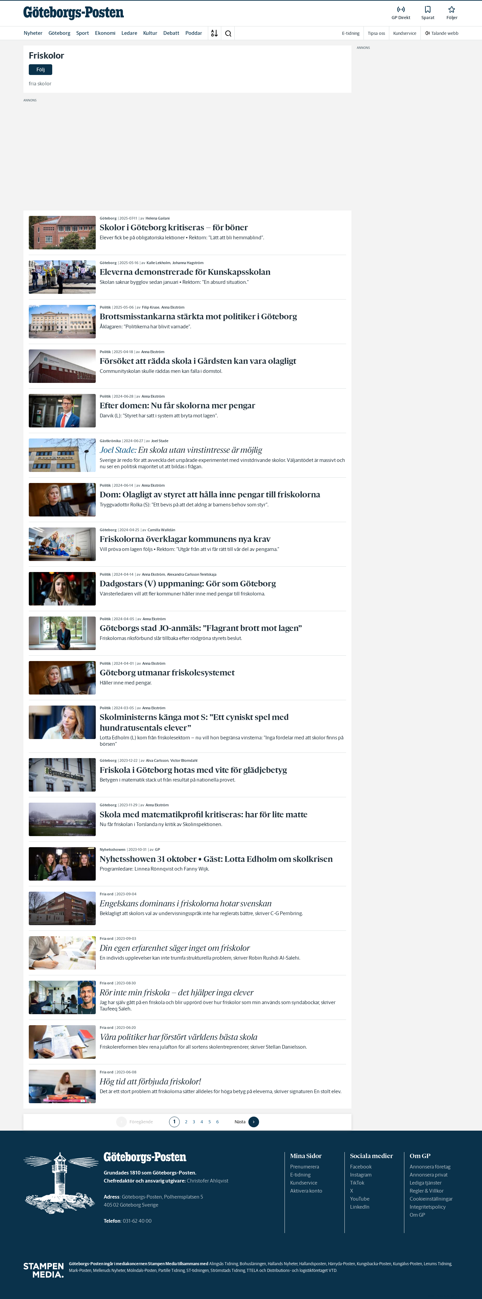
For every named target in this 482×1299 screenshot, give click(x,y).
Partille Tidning (171, 1270)
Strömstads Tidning (228, 1270)
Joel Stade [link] (159, 440)
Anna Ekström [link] (172, 307)
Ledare (129, 33)
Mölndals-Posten (142, 1270)
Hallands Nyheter (283, 1263)
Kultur (150, 33)
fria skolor (40, 83)
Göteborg (59, 33)
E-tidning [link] (350, 33)
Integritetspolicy (428, 1207)
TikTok (357, 1183)
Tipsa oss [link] (376, 33)
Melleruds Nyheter (109, 1270)
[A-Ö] (214, 33)
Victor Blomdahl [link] (183, 760)
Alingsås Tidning (223, 1263)
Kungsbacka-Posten (374, 1263)
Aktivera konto (306, 1191)
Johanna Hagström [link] (188, 262)
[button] (228, 33)
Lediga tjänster (425, 1183)
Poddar (193, 33)
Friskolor (46, 55)
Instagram (361, 1174)
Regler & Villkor (427, 1191)
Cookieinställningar (431, 1199)
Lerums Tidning (437, 1263)
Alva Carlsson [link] (157, 760)
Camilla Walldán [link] (161, 529)
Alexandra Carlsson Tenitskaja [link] (192, 574)
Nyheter (33, 33)
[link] (73, 13)
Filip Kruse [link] (150, 307)
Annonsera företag (430, 1166)
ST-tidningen (197, 1270)
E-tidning (300, 1174)
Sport (82, 33)
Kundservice (303, 1183)
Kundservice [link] (404, 33)
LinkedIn (360, 1207)
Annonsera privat (429, 1174)
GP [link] (157, 849)
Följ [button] (40, 69)
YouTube (360, 1199)
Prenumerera (304, 1166)
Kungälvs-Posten (407, 1263)
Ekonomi (105, 33)
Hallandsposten (312, 1263)
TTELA (252, 1270)
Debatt (171, 33)
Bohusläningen (253, 1263)
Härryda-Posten (341, 1263)
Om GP (417, 1215)
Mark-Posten (80, 1270)
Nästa (240, 1122)
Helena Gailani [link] (158, 218)
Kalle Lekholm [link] (158, 262)
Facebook (361, 1166)
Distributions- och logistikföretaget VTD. (302, 1270)
